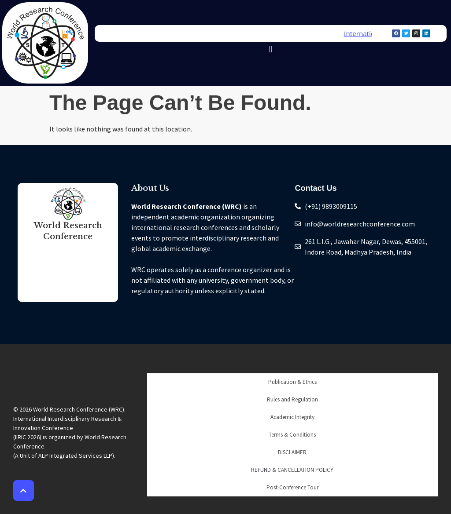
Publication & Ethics (292, 382)
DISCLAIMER (292, 452)
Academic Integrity (292, 417)
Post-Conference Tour (292, 487)
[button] (270, 49)
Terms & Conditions (292, 434)
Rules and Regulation (292, 399)
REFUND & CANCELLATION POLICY (292, 470)
